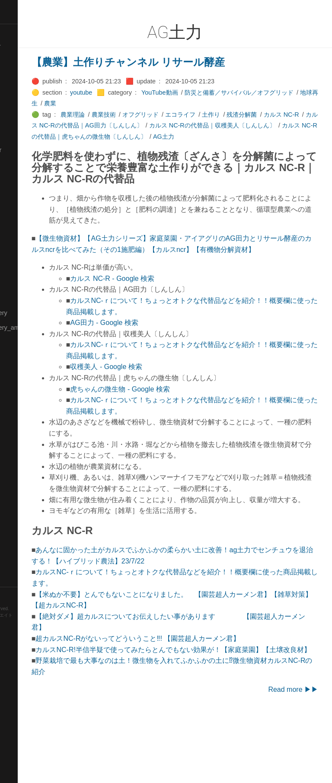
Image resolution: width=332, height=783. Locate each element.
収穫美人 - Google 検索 (165, 400)
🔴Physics (18, 356)
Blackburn (32, 635)
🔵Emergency (23, 135)
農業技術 (162, 114)
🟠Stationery (22, 534)
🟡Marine (17, 268)
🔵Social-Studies (27, 505)
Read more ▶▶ (293, 756)
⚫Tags (14, 549)
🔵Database (21, 120)
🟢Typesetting (24, 564)
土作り (270, 114)
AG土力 (125, 147)
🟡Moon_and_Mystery (35, 312)
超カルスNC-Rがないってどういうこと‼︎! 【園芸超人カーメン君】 (197, 693)
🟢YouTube (20, 579)
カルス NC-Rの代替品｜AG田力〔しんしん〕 (206, 125)
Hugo (31, 629)
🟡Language (21, 209)
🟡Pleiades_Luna (28, 372)
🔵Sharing (18, 475)
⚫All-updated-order (32, 46)
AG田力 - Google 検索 (163, 356)
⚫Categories (23, 60)
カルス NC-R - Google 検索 (171, 311)
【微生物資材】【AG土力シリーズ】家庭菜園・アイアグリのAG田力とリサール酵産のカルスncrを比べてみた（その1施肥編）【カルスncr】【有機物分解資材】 (202, 271)
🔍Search (18, 445)
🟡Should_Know (27, 490)
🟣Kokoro (18, 194)
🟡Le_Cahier (22, 223)
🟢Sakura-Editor (27, 431)
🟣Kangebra (21, 179)
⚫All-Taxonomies (29, 31)
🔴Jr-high (17, 164)
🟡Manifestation (26, 253)
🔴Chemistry (22, 76)
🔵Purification (23, 416)
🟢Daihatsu (20, 105)
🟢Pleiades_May (27, 386)
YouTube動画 (218, 92)
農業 (170, 103)
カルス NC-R (120, 125)
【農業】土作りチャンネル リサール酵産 (187, 62)
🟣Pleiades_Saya (28, 401)
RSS (15, 594)
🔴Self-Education (28, 460)
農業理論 (132, 114)
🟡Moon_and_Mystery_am (40, 327)
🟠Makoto (18, 238)
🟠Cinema (18, 90)
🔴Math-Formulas (29, 297)
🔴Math (15, 283)
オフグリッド (199, 114)
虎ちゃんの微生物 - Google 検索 (179, 422)
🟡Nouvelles (21, 342)
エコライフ (239, 114)
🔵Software (20, 519)
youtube (140, 92)
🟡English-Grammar (32, 149)
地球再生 (145, 103)
